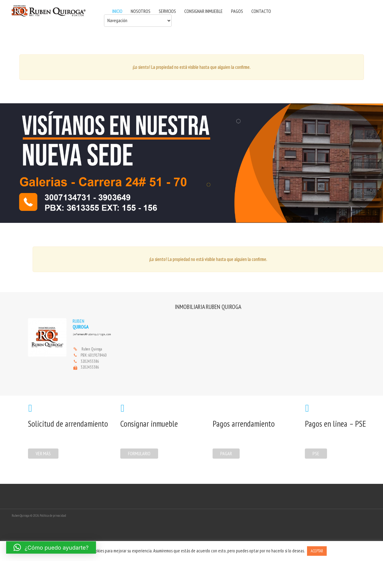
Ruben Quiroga (92, 349)
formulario (139, 453)
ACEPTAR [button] (317, 551)
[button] (51, 547)
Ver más (43, 453)
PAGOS (237, 11)
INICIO (117, 11)
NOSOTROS (140, 11)
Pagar (226, 453)
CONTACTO (261, 11)
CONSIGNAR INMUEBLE (203, 11)
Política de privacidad (53, 515)
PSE (316, 453)
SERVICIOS (167, 11)
